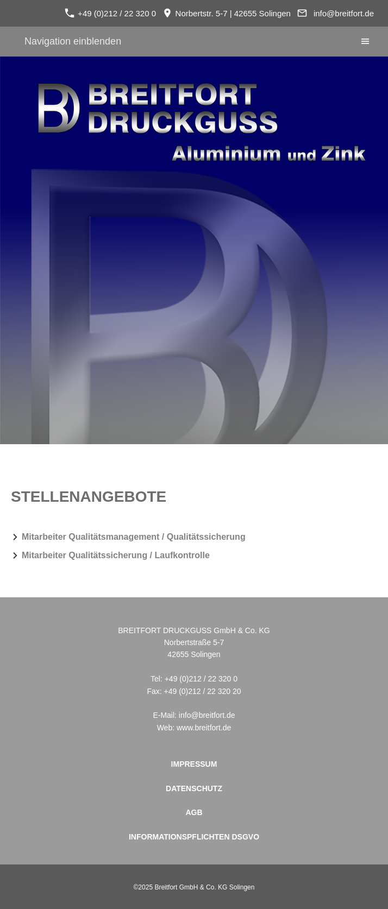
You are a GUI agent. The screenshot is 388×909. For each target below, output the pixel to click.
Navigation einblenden (72, 41)
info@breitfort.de (344, 13)
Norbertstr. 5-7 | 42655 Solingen (226, 13)
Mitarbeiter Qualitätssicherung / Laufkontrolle (116, 555)
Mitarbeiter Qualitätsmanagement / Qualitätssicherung (134, 536)
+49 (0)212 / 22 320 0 (110, 13)
